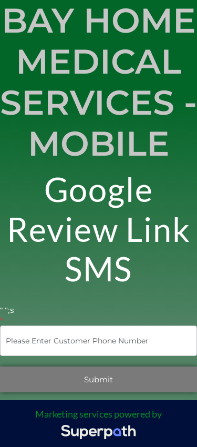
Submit (98, 379)
